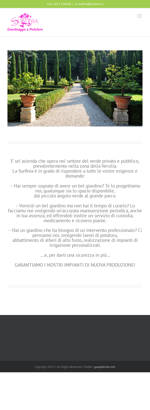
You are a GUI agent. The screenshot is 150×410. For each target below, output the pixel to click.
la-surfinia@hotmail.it (89, 4)
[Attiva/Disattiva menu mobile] (140, 16)
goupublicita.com (104, 367)
